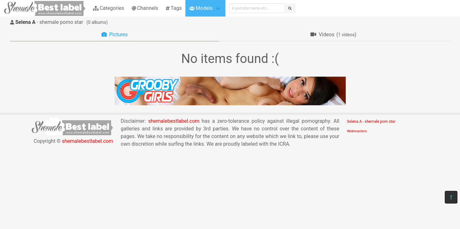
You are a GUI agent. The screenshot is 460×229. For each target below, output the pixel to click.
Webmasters (357, 131)
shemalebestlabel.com (87, 141)
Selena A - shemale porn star (371, 121)
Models (200, 8)
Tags (174, 8)
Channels (145, 8)
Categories (108, 8)
